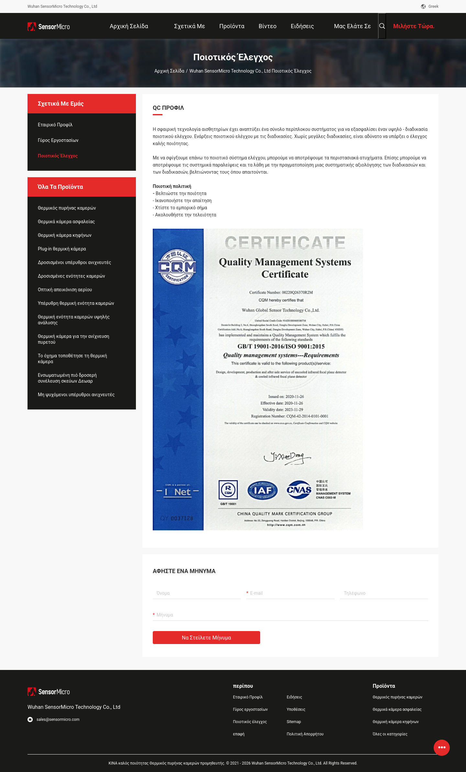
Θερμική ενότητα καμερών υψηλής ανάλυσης (74, 319)
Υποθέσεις (296, 709)
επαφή (239, 734)
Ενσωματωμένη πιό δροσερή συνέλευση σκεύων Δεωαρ (67, 378)
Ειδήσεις (294, 697)
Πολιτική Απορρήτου (305, 734)
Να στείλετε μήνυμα (206, 638)
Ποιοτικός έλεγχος (58, 155)
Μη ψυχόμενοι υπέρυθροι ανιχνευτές (76, 394)
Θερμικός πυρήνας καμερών (67, 208)
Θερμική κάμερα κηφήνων (65, 235)
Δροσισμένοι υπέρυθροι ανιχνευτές (74, 262)
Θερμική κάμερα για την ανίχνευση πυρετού (73, 339)
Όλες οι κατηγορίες (390, 734)
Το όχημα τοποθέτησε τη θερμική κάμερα (72, 358)
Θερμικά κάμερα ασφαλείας (66, 221)
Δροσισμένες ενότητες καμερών (71, 276)
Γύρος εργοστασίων (58, 140)
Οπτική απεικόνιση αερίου (65, 289)
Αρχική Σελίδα (169, 71)
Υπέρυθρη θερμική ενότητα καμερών (76, 303)
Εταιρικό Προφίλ (55, 124)
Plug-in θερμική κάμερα (62, 248)
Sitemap (294, 722)
